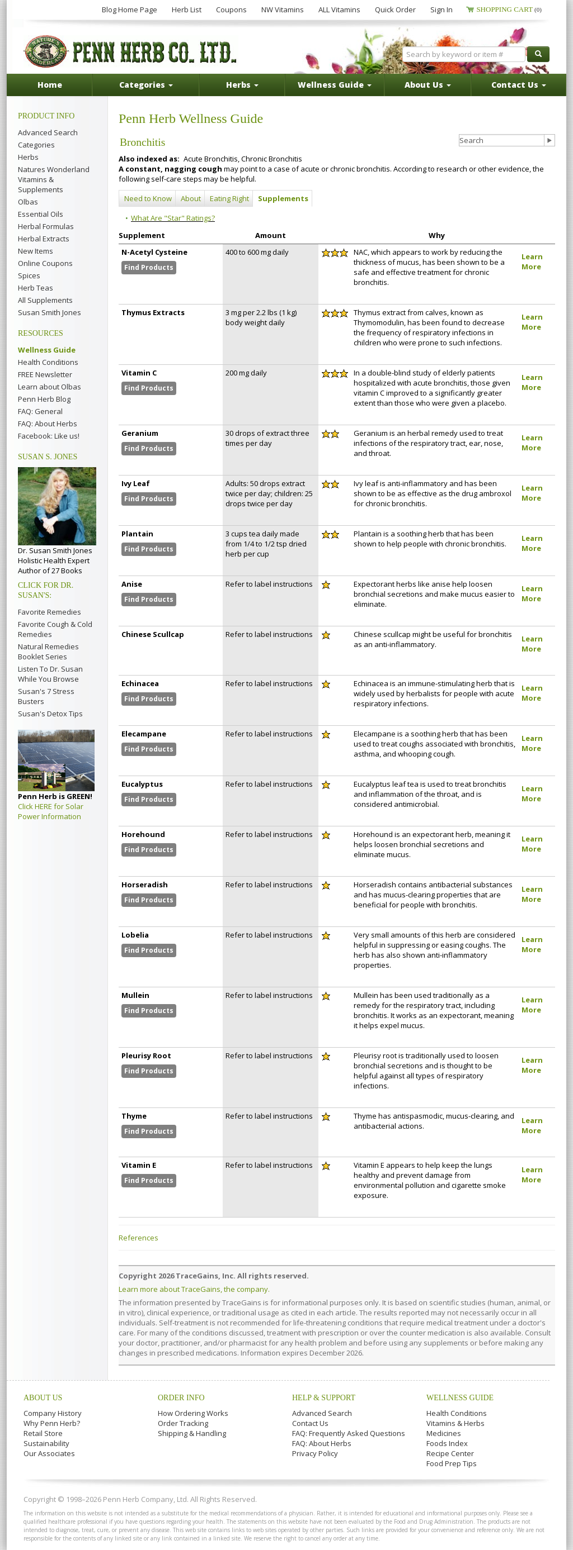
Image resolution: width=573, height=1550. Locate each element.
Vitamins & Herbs (455, 1423)
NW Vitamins (282, 9)
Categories (36, 145)
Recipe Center (450, 1453)
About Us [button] (428, 84)
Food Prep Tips (451, 1463)
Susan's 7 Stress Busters (46, 696)
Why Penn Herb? (52, 1423)
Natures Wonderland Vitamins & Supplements (54, 179)
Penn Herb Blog (44, 399)
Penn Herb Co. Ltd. (131, 51)
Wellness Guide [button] (335, 84)
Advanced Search (48, 132)
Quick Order (395, 9)
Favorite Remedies (49, 612)
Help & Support (323, 1398)
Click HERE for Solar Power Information (50, 811)
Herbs (28, 157)
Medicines (443, 1433)
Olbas (28, 202)
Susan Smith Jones (49, 312)
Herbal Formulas (46, 226)
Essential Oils (40, 214)
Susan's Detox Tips (50, 714)
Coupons (231, 9)
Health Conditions (48, 362)
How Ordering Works (193, 1413)
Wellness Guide (47, 350)
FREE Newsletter (45, 374)
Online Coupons (45, 263)
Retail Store (43, 1433)
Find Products (148, 267)
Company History (53, 1413)
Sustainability (46, 1443)
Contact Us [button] (518, 84)
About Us (43, 1398)
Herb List (186, 9)
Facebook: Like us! (48, 436)
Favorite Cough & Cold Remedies (55, 629)
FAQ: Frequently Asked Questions (348, 1433)
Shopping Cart (509, 9)
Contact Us (310, 1423)
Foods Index (447, 1443)
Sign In (441, 9)
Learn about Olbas (49, 387)
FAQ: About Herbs (47, 424)
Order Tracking (183, 1423)
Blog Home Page (129, 9)
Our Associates (49, 1453)
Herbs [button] (242, 84)
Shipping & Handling (192, 1433)
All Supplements (45, 300)
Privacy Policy (315, 1453)
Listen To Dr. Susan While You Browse (50, 674)
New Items (35, 251)
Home (49, 84)
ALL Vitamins (339, 9)
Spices (29, 275)
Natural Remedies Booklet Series (48, 651)
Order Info (181, 1398)
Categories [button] (146, 84)
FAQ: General (40, 411)
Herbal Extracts (43, 239)
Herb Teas (35, 288)
